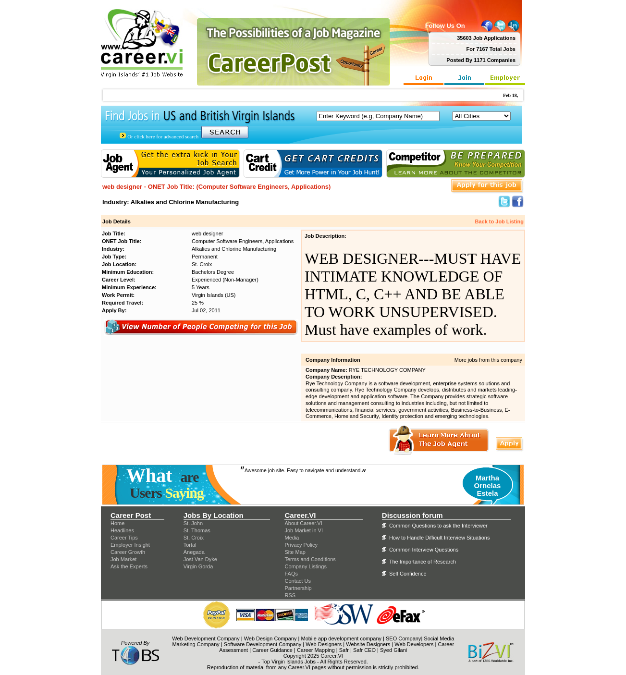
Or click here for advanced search (162, 136)
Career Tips (124, 537)
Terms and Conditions (309, 559)
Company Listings (305, 566)
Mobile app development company (341, 638)
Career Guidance (272, 650)
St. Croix (194, 537)
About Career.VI (303, 523)
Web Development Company (205, 638)
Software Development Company (262, 644)
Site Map (294, 552)
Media (291, 537)
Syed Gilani (393, 650)
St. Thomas (197, 530)
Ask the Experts (128, 566)
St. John (193, 523)
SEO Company (403, 638)
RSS (289, 595)
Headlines (122, 530)
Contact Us (297, 581)
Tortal (190, 545)
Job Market (123, 559)
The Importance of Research (422, 562)
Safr (344, 650)
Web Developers (413, 644)
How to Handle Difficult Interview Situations (439, 537)
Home (117, 523)
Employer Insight (130, 545)
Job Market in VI (303, 530)
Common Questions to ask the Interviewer (438, 525)
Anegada (194, 552)
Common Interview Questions (423, 549)
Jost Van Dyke (200, 559)
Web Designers (324, 644)
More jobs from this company (488, 360)
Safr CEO (364, 650)
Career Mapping (316, 650)
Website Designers (368, 644)
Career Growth (127, 552)
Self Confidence (408, 574)
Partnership (297, 588)
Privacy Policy (300, 545)
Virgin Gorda (198, 566)
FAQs (291, 574)
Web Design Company (270, 638)
